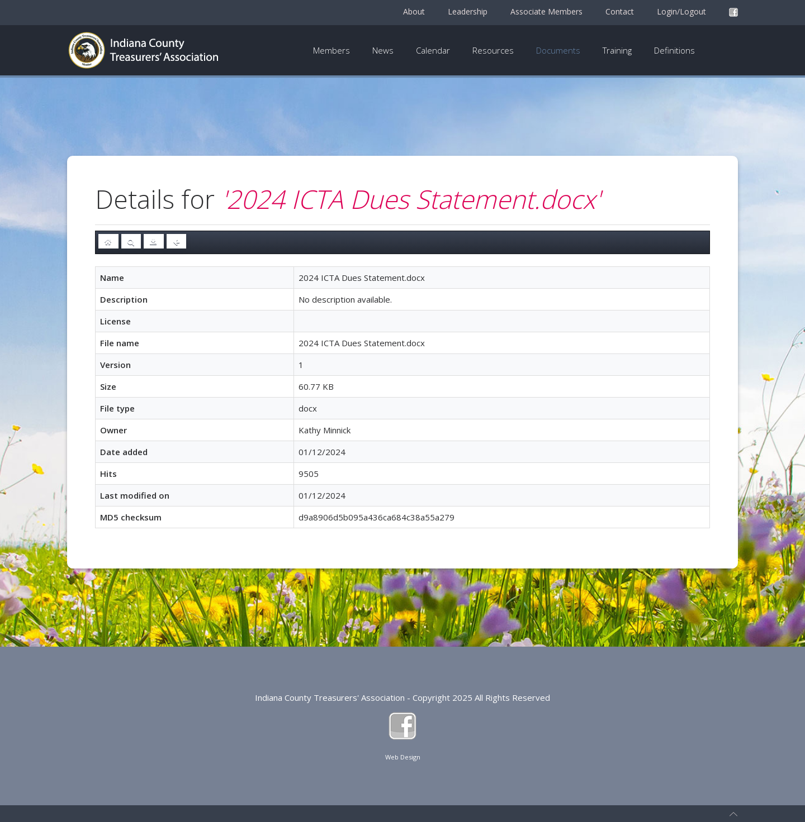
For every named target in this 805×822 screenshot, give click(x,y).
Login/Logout (681, 11)
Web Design (402, 757)
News (383, 50)
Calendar (433, 50)
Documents (558, 50)
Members (331, 50)
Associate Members (546, 11)
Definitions (674, 50)
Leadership (467, 11)
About (414, 11)
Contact (619, 11)
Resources (493, 50)
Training (617, 50)
